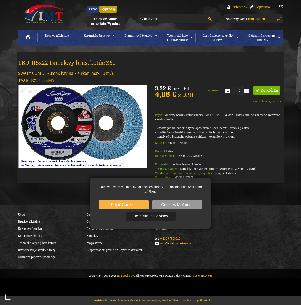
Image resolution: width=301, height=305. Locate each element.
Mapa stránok (95, 243)
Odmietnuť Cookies (150, 216)
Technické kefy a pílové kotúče (37, 243)
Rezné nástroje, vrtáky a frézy (36, 250)
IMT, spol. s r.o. (43, 14)
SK (281, 7)
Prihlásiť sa (239, 7)
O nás (90, 214)
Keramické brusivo (97, 36)
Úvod (21, 214)
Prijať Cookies (124, 204)
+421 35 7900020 (170, 238)
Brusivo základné (57, 36)
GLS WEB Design (202, 275)
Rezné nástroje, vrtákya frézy (218, 38)
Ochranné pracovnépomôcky (261, 38)
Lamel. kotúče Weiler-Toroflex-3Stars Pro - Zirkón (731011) (218, 169)
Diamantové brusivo (138, 36)
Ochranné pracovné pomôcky (36, 257)
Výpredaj (108, 9)
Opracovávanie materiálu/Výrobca (105, 21)
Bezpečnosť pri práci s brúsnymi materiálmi (114, 250)
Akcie (93, 9)
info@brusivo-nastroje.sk (175, 243)
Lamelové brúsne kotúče (185, 164)
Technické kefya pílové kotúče (177, 38)
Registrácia (262, 7)
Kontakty (92, 236)
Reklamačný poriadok (100, 228)
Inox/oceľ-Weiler (225, 173)
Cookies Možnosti (177, 204)
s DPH (245, 19)
